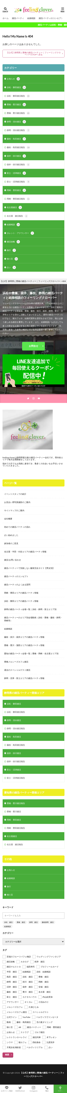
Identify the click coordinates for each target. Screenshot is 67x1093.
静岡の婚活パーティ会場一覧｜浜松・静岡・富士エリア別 (30, 609)
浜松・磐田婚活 (16, 87)
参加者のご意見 (11, 543)
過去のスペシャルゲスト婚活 (17, 670)
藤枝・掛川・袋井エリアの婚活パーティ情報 (24, 637)
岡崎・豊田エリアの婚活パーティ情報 (21, 593)
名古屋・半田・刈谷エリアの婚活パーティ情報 (25, 551)
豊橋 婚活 (21, 922)
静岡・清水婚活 (16, 121)
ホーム (6, 18)
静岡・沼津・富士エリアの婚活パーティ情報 (24, 678)
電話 (47, 1089)
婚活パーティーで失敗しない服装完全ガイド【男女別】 (29, 568)
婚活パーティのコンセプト (51, 18)
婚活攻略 (13, 241)
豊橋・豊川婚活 (16, 104)
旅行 (11, 250)
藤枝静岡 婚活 (48, 922)
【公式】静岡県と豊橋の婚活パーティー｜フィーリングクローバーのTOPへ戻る (33, 53)
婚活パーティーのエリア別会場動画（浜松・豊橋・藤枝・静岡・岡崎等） (33, 619)
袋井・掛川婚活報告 (18, 164)
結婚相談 (31, 18)
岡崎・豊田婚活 (16, 190)
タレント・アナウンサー (20, 233)
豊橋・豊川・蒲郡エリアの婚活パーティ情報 (24, 645)
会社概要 (8, 518)
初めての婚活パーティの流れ (17, 527)
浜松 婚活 (8, 922)
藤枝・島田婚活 (16, 139)
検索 (7, 1054)
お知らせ (13, 79)
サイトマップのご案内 (14, 510)
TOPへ (60, 1089)
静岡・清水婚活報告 (18, 130)
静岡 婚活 (33, 922)
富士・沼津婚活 (16, 173)
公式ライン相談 (6, 1089)
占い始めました (11, 535)
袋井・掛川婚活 (16, 156)
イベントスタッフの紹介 (15, 494)
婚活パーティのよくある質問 (17, 584)
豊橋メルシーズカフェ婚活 (16, 661)
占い (11, 267)
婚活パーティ (18, 18)
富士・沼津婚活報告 (18, 181)
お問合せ (33, 345)
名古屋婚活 (14, 207)
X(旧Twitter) (20, 1089)
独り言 (12, 259)
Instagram (33, 1089)
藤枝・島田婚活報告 (18, 147)
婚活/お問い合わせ (12, 560)
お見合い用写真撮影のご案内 (17, 502)
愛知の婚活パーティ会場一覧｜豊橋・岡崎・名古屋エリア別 (31, 653)
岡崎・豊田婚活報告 (18, 199)
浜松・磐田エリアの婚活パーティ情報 (21, 601)
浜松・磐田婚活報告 (18, 96)
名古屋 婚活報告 (17, 216)
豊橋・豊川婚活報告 (18, 113)
